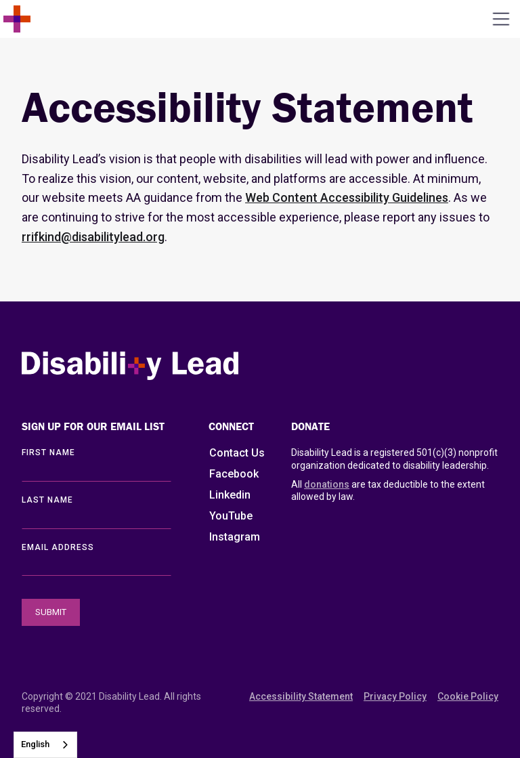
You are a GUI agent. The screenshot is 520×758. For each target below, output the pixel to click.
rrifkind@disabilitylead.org (93, 237)
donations (326, 484)
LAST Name (47, 500)
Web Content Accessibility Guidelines (346, 197)
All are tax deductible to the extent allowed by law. (388, 490)
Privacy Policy (395, 696)
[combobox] (45, 745)
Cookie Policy (467, 696)
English (35, 744)
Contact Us (237, 452)
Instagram (234, 536)
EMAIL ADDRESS (58, 547)
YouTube (231, 515)
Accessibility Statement (301, 696)
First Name (48, 452)
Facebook (234, 473)
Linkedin (230, 494)
